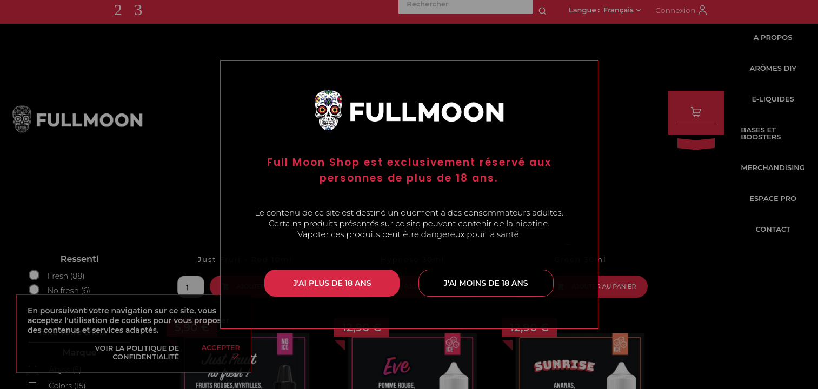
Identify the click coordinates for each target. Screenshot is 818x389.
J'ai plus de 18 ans (332, 283)
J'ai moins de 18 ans (486, 283)
